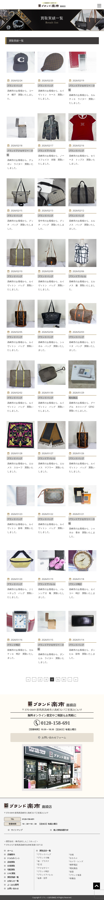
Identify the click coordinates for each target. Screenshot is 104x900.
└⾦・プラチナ (42, 861)
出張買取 (11, 865)
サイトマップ (16, 830)
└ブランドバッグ (43, 854)
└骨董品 (72, 878)
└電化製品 (73, 868)
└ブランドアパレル (44, 874)
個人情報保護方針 (61, 830)
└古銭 (71, 854)
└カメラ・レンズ (76, 861)
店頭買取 (11, 862)
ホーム (10, 850)
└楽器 (71, 871)
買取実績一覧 (13, 877)
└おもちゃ (73, 858)
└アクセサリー (42, 868)
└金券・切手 (41, 878)
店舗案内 (11, 854)
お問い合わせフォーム (54, 737)
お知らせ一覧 (13, 881)
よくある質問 (13, 884)
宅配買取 (11, 869)
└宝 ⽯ (39, 864)
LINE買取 (11, 873)
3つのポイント (13, 858)
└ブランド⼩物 (42, 857)
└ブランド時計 (42, 871)
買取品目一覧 (45, 850)
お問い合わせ (13, 888)
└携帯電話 (73, 864)
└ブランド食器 (75, 875)
